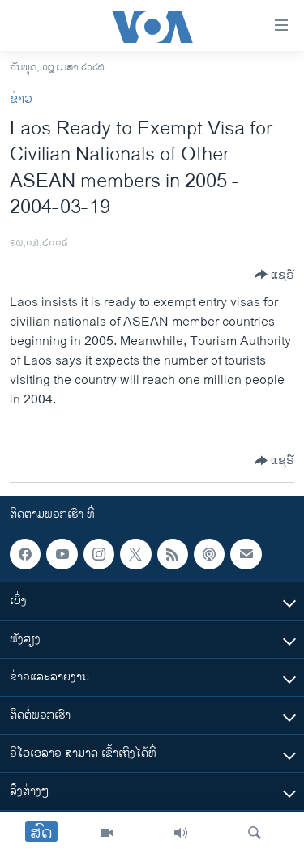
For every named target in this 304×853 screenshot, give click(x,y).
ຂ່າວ (21, 99)
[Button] (274, 274)
